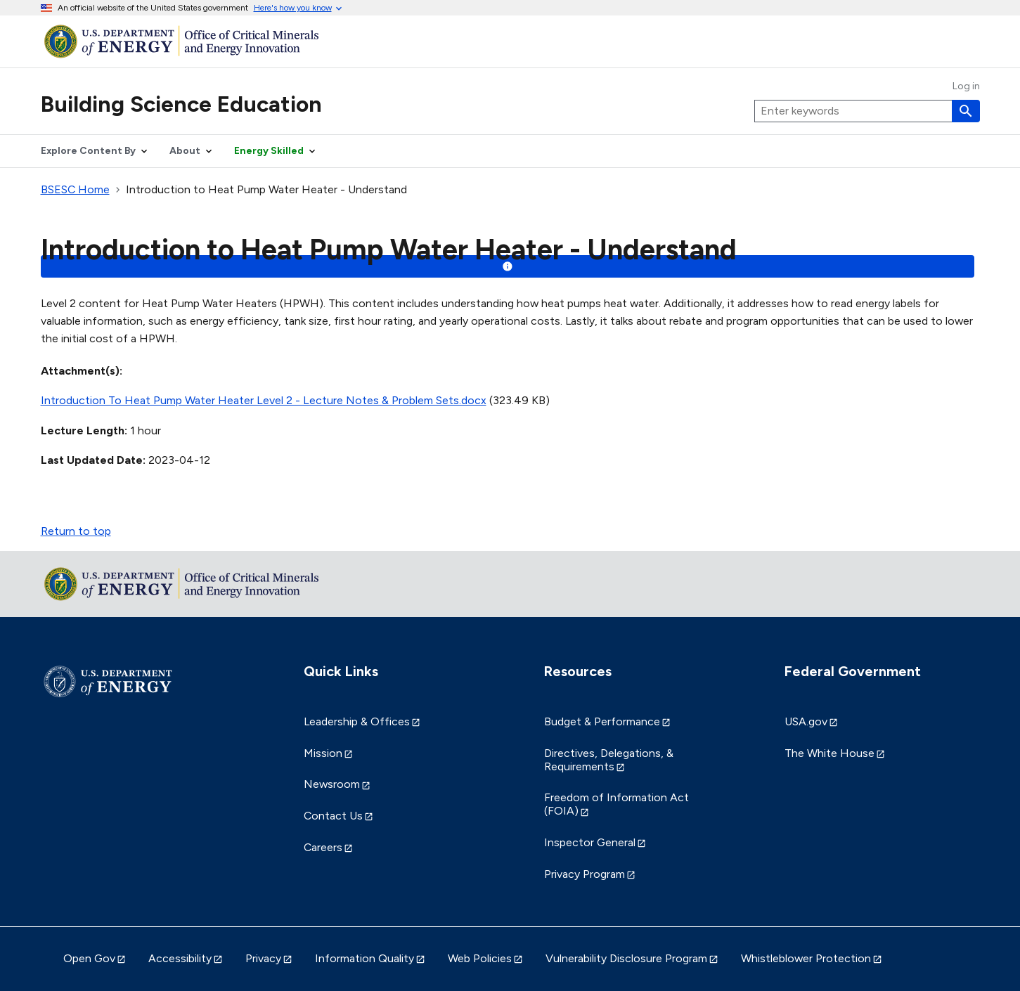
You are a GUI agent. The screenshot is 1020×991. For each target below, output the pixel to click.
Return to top (76, 531)
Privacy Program (584, 874)
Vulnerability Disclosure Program (626, 958)
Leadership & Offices (357, 721)
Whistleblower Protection (806, 958)
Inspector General (589, 842)
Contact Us (333, 815)
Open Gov (89, 958)
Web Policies (480, 958)
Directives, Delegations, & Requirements (608, 759)
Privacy (263, 958)
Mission (323, 753)
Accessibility (180, 958)
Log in (966, 86)
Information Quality (364, 958)
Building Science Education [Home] (181, 104)
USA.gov (806, 721)
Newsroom (332, 784)
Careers (323, 847)
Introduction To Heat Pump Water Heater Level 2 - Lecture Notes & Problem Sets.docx (263, 400)
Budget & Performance (602, 721)
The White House (829, 753)
